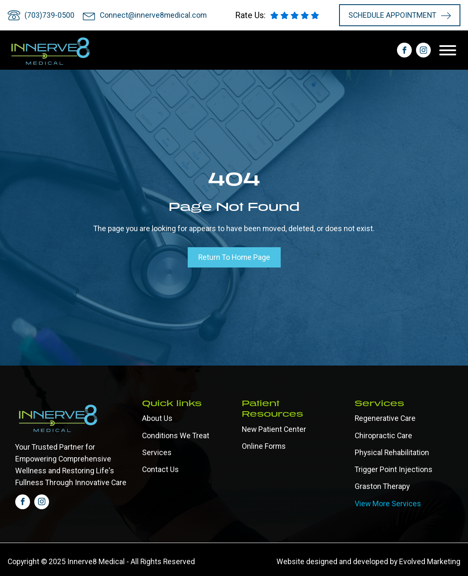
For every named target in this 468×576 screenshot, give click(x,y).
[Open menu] (449, 50)
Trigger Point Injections (393, 469)
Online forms (264, 446)
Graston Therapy (382, 486)
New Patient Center (274, 429)
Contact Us (160, 469)
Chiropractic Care (383, 435)
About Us (157, 418)
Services (157, 452)
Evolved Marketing (429, 561)
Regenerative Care (385, 418)
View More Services (388, 504)
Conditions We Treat (175, 435)
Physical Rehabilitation (392, 452)
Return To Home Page (234, 257)
